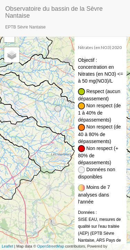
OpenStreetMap (50, 246)
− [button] (9, 37)
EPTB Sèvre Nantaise (25, 27)
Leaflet (7, 246)
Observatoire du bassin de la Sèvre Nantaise (54, 11)
